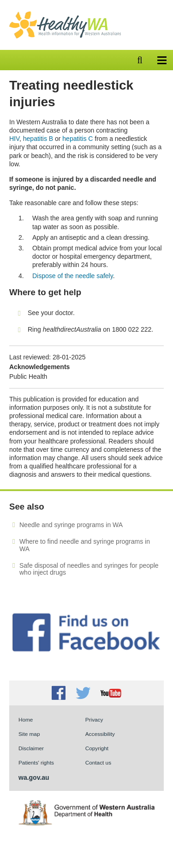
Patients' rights (36, 762)
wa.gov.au (33, 777)
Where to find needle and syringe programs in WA (84, 545)
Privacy (94, 719)
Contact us (98, 762)
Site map (29, 734)
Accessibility (100, 734)
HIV (14, 138)
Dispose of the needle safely (72, 275)
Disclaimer (31, 748)
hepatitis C (77, 138)
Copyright (96, 748)
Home (25, 719)
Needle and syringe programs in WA (71, 524)
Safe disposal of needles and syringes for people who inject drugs (89, 569)
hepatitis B (38, 138)
